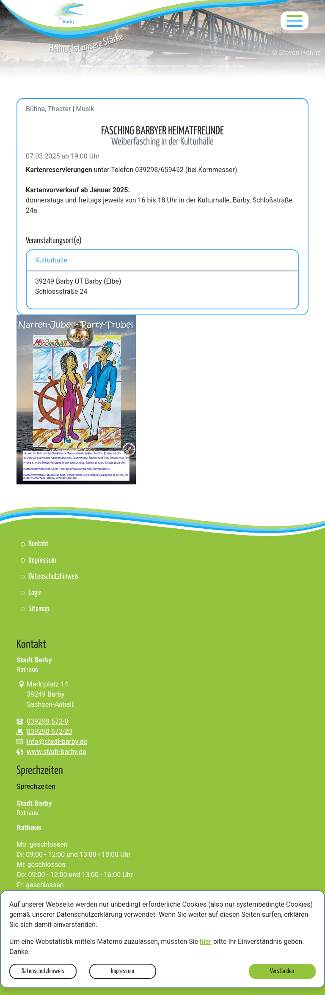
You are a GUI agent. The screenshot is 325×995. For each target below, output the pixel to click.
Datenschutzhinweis (43, 971)
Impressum (122, 971)
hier (206, 942)
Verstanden (282, 971)
